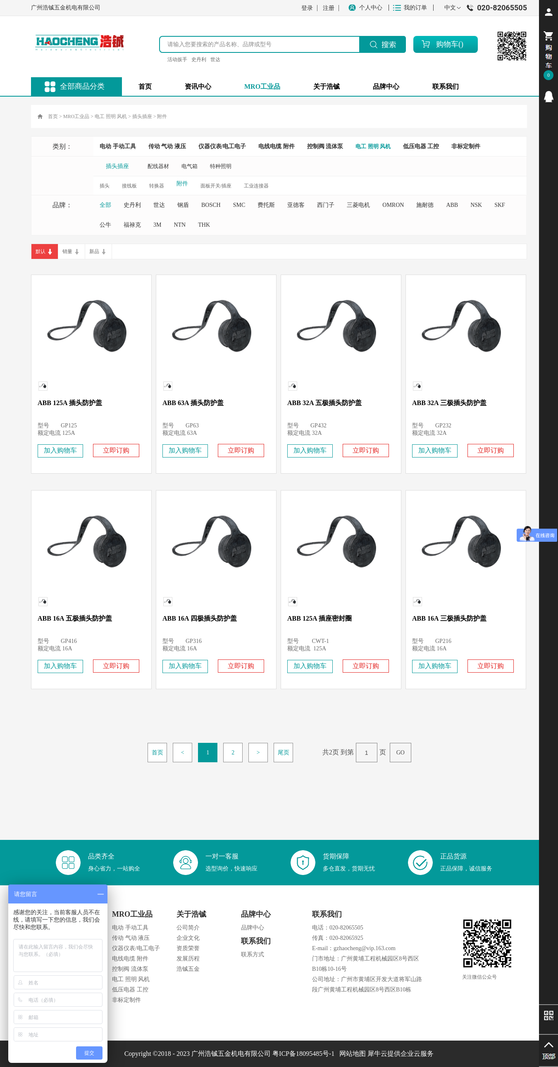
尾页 (283, 752)
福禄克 (132, 225)
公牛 (105, 225)
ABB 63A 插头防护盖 (193, 402)
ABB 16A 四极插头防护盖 (199, 618)
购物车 (447, 44)
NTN (180, 225)
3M (157, 225)
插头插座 (142, 116)
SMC (239, 205)
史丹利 (198, 59)
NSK (476, 205)
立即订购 (116, 450)
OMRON (393, 205)
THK (204, 225)
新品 (94, 251)
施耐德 (425, 205)
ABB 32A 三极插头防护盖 (449, 402)
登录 (307, 8)
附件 (162, 116)
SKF (499, 205)
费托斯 (266, 205)
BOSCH (211, 205)
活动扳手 (177, 59)
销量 (67, 251)
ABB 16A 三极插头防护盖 (449, 618)
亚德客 (296, 205)
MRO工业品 (76, 116)
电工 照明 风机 (111, 116)
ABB (452, 205)
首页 (145, 86)
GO (400, 752)
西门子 (325, 205)
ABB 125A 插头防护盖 (70, 402)
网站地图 (351, 1053)
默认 (40, 251)
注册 (328, 8)
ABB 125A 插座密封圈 (319, 618)
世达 (215, 59)
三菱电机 (358, 205)
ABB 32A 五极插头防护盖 (324, 402)
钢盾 (183, 205)
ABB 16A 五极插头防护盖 (75, 618)
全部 (105, 205)
